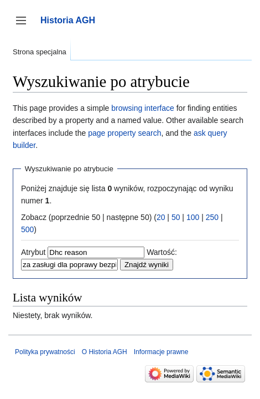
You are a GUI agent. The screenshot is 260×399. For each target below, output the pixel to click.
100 (192, 217)
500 (27, 229)
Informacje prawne (161, 352)
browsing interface (142, 108)
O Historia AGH (104, 352)
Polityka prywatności (45, 352)
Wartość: (162, 252)
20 (161, 217)
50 (175, 217)
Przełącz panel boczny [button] (24, 25)
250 (212, 217)
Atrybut (33, 252)
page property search (124, 133)
